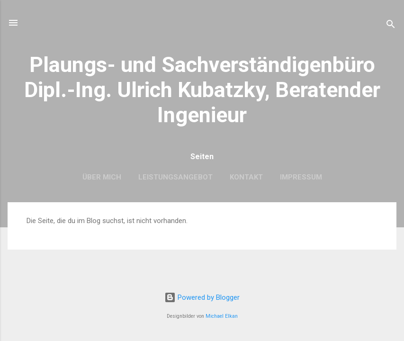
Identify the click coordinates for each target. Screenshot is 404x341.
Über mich (101, 177)
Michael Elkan (222, 316)
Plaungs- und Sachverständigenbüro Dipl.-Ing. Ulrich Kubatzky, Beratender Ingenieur (202, 89)
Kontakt (246, 177)
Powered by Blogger (202, 297)
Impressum (301, 177)
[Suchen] (390, 25)
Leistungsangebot (175, 177)
